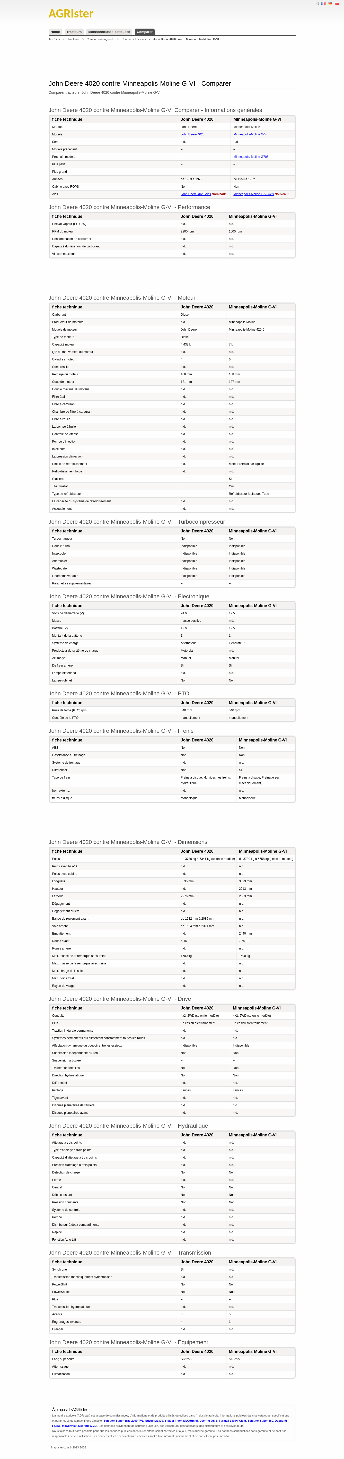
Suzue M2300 (154, 1420)
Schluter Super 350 (260, 1420)
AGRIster (54, 39)
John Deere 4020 (193, 134)
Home (55, 32)
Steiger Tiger (173, 1420)
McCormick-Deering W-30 (79, 1425)
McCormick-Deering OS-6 (200, 1420)
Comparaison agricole (100, 39)
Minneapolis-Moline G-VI (250, 134)
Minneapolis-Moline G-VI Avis (253, 194)
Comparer (145, 32)
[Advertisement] (172, 60)
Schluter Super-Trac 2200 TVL (123, 1420)
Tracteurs (74, 32)
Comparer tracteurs (133, 39)
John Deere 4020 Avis (196, 194)
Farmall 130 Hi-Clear (232, 1420)
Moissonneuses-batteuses (109, 32)
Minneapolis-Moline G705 (250, 157)
